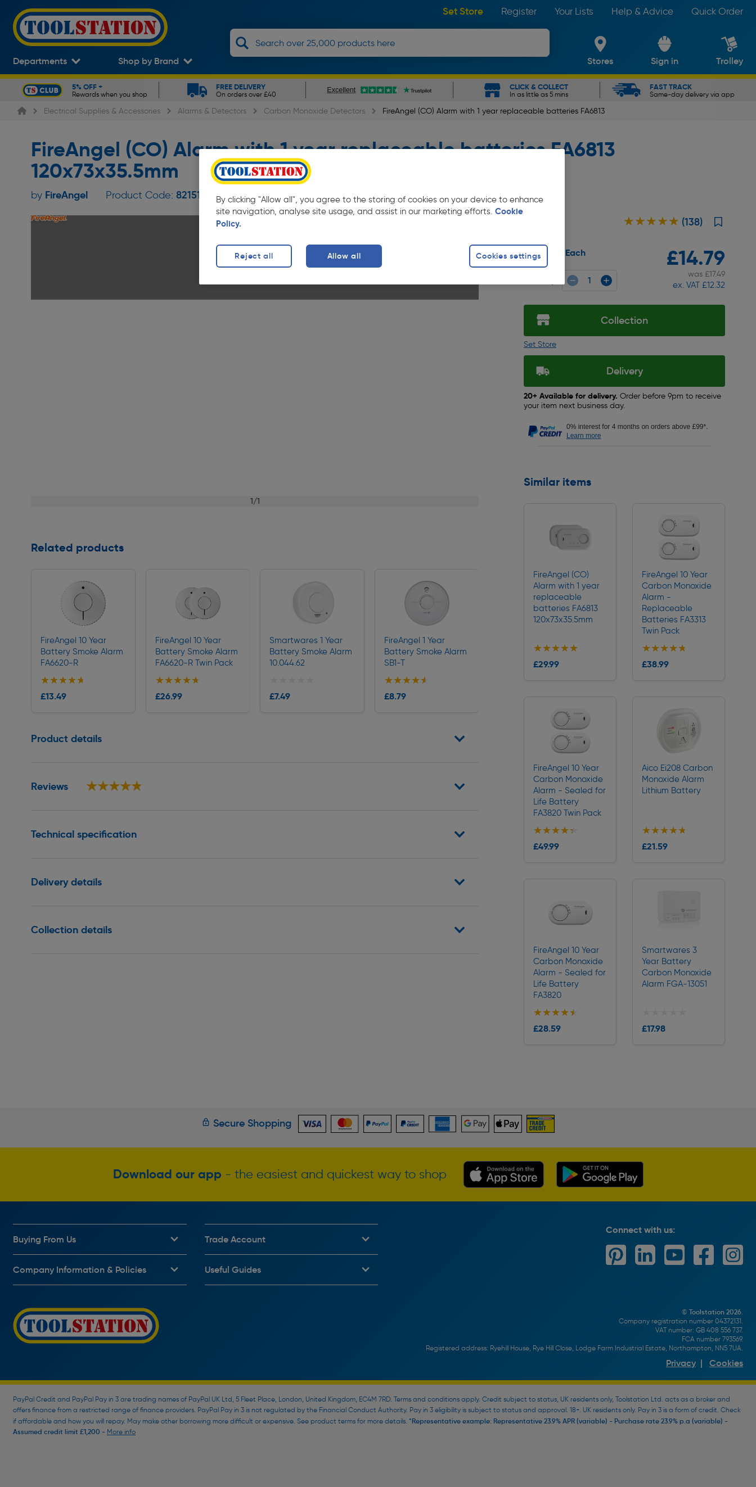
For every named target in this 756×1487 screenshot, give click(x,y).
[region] (382, 216)
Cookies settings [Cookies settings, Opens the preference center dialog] (508, 256)
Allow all (344, 256)
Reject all (254, 256)
